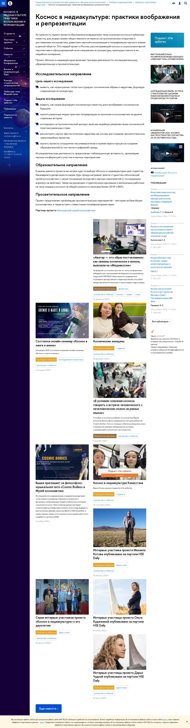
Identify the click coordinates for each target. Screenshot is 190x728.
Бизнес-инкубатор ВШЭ (75, 669)
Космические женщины (108, 328)
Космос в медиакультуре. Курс (12, 72)
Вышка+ (68, 646)
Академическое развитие (106, 653)
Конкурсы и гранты (103, 657)
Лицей (68, 631)
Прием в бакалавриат (74, 642)
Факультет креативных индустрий (143, 615)
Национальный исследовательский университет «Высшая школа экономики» (69, 615)
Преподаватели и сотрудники (43, 647)
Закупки (39, 656)
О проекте (9, 33)
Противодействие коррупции (44, 672)
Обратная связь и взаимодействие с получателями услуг (73, 682)
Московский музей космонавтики (76, 210)
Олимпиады (70, 638)
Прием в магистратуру (75, 650)
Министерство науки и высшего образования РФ (165, 632)
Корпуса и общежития (45, 652)
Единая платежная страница (47, 707)
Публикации (10, 108)
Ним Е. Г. (154, 271)
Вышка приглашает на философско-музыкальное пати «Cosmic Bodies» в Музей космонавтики (117, 392)
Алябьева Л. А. (157, 212)
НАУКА (99, 626)
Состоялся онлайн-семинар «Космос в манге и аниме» (119, 259)
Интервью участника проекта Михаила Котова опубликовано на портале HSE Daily (119, 475)
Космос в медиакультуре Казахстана (61, 423)
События (8, 48)
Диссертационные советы (106, 645)
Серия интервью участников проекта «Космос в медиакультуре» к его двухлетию (61, 491)
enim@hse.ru (9, 151)
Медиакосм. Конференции (11, 61)
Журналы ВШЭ (131, 650)
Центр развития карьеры (76, 665)
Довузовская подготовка (76, 635)
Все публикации (161, 321)
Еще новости (49, 591)
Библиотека (130, 631)
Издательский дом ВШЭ (135, 635)
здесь (165, 719)
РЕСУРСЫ (130, 626)
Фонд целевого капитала (46, 667)
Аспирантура (70, 654)
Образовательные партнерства (73, 674)
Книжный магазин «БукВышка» (137, 638)
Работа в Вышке (42, 711)
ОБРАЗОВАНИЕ (73, 626)
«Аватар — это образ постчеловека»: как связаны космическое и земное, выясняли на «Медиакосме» (61, 261)
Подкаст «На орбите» (10, 101)
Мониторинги (101, 641)
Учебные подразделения (115, 615)
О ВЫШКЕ (41, 626)
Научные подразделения (105, 631)
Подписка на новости (10, 116)
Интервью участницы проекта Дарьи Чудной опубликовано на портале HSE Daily (61, 559)
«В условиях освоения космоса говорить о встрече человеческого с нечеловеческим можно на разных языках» (60, 347)
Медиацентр (130, 646)
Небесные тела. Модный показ (12, 92)
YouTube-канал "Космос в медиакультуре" (164, 174)
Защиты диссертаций (104, 649)
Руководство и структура (46, 635)
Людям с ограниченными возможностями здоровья (47, 701)
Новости (8, 54)
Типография (130, 642)
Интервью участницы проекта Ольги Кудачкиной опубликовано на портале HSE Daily (118, 543)
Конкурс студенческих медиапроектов (12, 83)
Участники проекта (9, 41)
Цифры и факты (42, 631)
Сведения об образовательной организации (43, 693)
